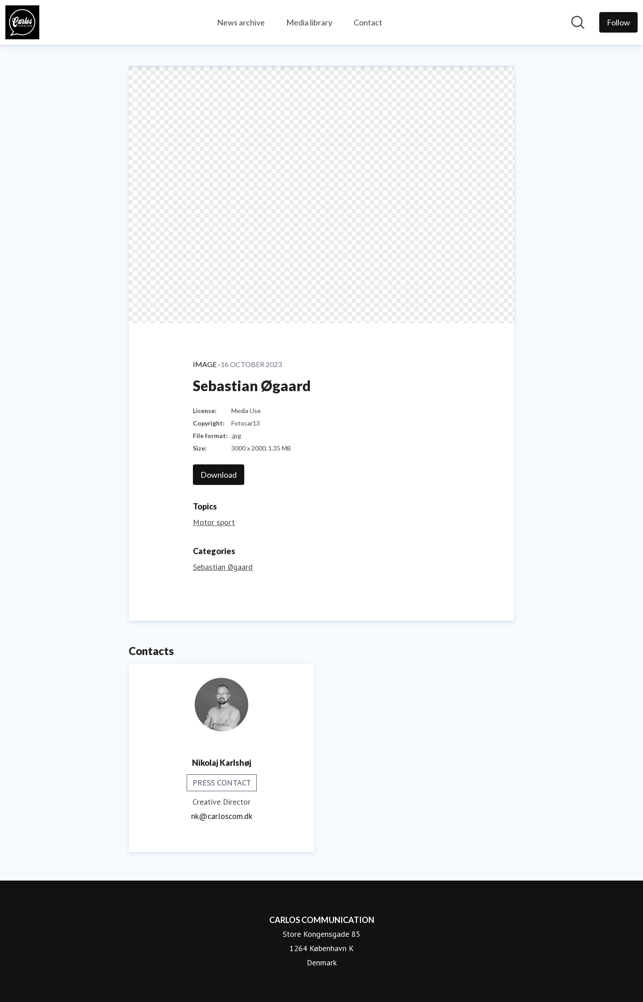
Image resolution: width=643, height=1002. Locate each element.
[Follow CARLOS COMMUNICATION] (618, 22)
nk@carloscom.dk (221, 816)
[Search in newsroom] (578, 22)
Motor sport (214, 522)
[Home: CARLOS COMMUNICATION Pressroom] (22, 22)
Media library (309, 22)
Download (218, 475)
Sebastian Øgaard (223, 567)
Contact (368, 22)
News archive (241, 22)
